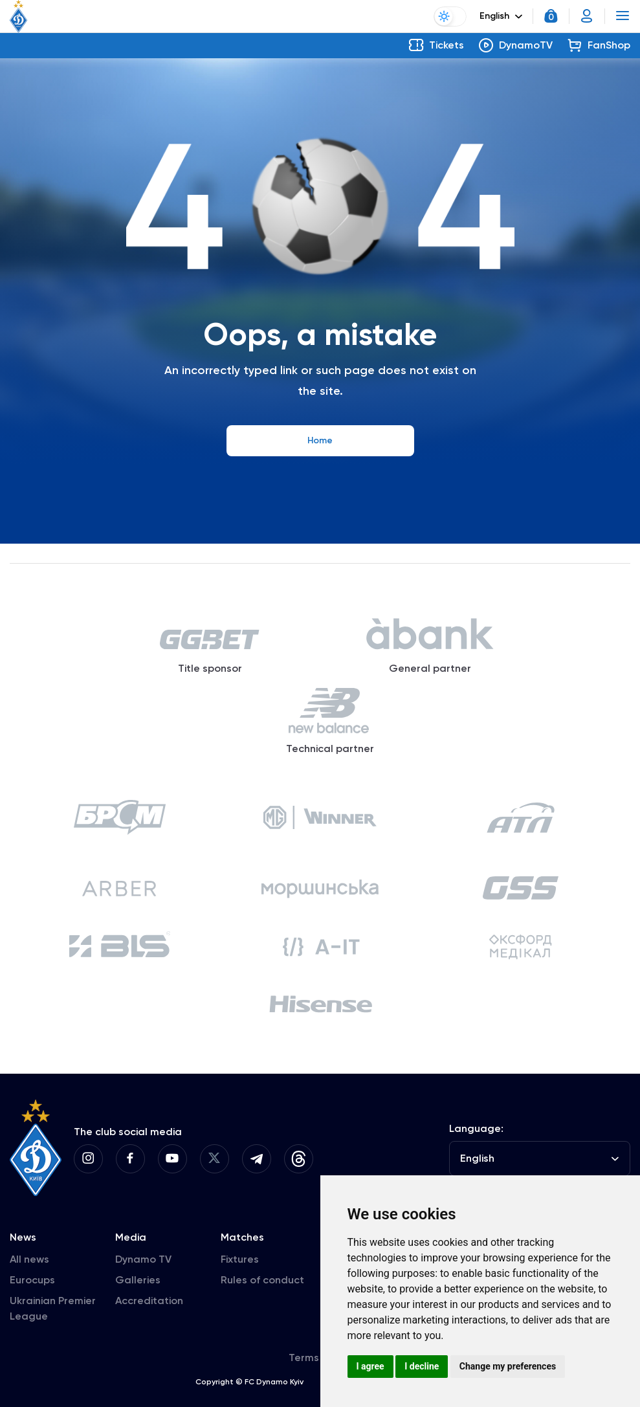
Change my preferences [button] (507, 1366)
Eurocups (32, 1280)
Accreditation (149, 1300)
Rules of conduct (262, 1280)
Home (320, 440)
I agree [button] (370, 1366)
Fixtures (240, 1259)
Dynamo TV (143, 1259)
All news (29, 1259)
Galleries (137, 1280)
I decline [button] (421, 1366)
